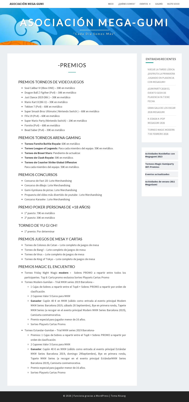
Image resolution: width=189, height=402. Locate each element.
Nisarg (122, 395)
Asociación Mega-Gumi (27, 4)
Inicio (111, 3)
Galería (159, 3)
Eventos (144, 3)
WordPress (102, 395)
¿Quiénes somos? (126, 3)
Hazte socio (173, 3)
